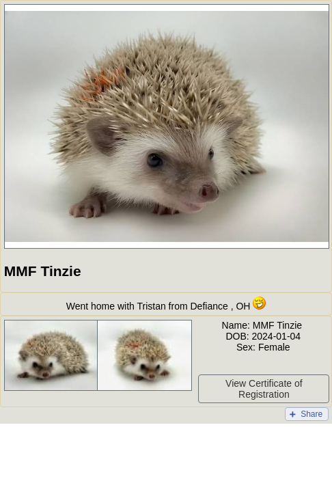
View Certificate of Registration (264, 389)
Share (311, 414)
